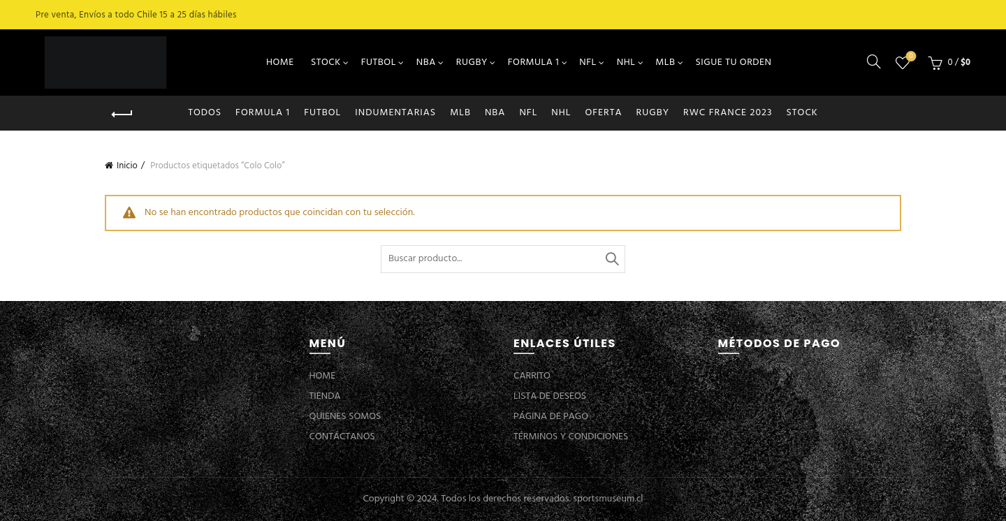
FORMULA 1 (534, 62)
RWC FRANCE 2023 (728, 113)
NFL (587, 62)
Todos (204, 113)
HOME (280, 62)
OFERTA (603, 113)
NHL (626, 62)
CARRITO (532, 376)
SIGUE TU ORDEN (734, 62)
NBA (426, 62)
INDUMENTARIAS (395, 113)
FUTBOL (378, 62)
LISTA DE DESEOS (549, 396)
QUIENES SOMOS (345, 417)
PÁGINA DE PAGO (550, 417)
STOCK (326, 62)
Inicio (127, 166)
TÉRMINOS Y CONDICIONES (570, 437)
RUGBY (472, 62)
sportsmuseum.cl (608, 499)
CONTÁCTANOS (342, 437)
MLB (665, 62)
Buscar (611, 259)
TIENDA (325, 396)
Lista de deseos (910, 56)
